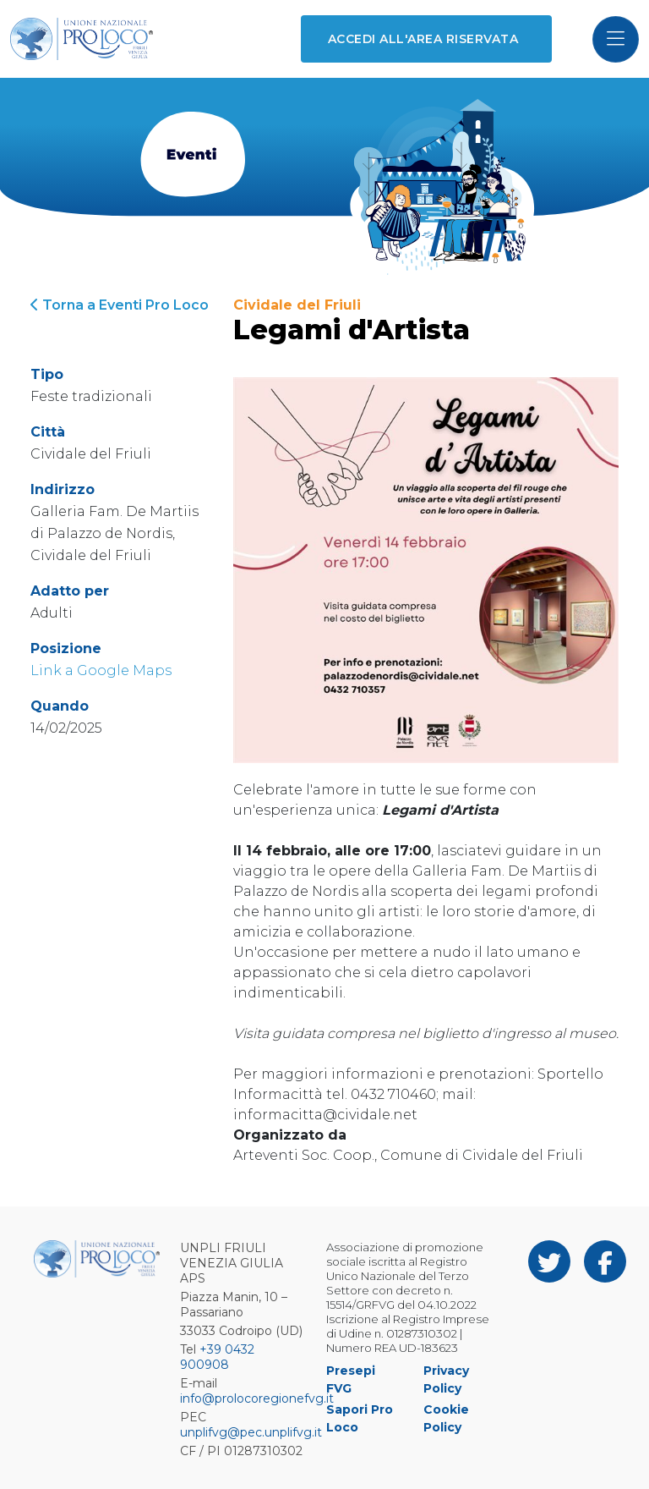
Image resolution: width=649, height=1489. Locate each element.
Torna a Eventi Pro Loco (119, 305)
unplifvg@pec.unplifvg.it (251, 1432)
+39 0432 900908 (217, 1357)
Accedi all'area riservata (423, 39)
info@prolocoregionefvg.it (257, 1398)
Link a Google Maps (101, 670)
